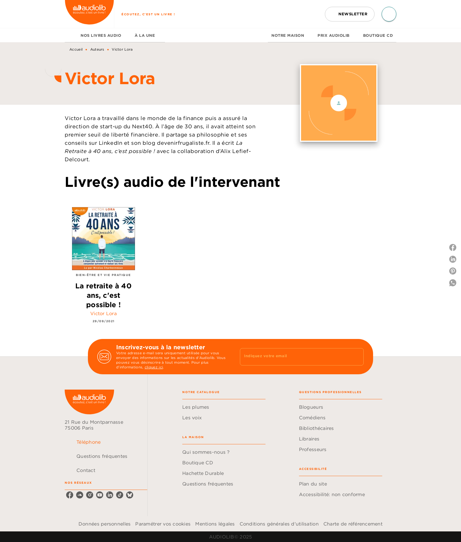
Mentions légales (215, 524)
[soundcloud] (80, 495)
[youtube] (100, 495)
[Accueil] (89, 14)
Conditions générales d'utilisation (279, 524)
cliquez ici (154, 367)
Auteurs (97, 49)
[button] (350, 14)
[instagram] (90, 495)
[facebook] (70, 495)
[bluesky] (130, 495)
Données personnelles (104, 524)
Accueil (76, 49)
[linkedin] (110, 495)
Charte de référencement (353, 524)
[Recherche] (389, 14)
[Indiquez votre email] (294, 356)
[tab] (71, 35)
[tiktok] (120, 495)
